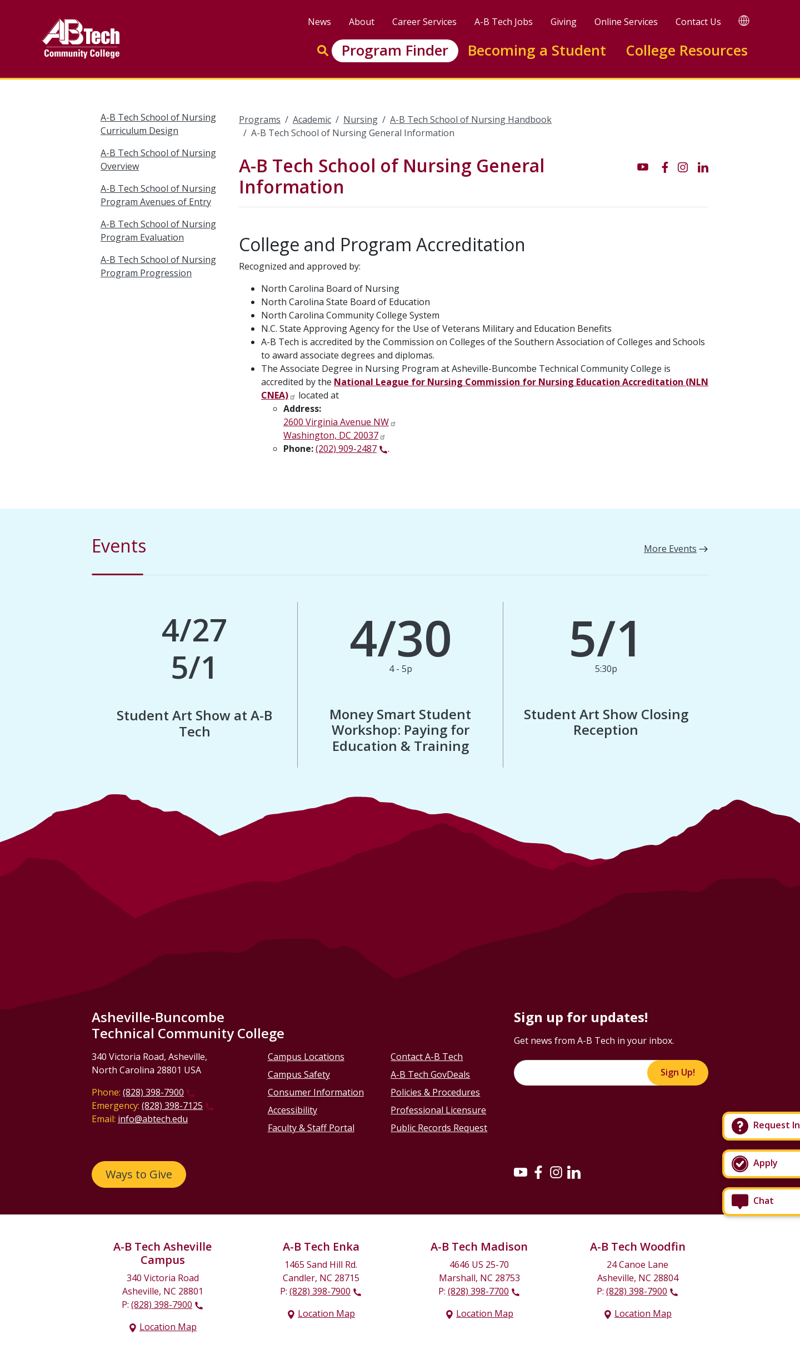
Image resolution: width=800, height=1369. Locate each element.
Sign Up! (678, 1072)
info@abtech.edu (153, 1119)
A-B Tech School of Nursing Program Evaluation (158, 230)
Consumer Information (316, 1092)
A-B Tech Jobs (503, 22)
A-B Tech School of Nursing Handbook (471, 119)
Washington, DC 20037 (330, 435)
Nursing (360, 119)
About (361, 22)
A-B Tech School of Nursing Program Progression (158, 266)
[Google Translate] (743, 20)
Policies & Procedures (435, 1092)
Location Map (168, 1327)
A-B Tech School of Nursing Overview (158, 159)
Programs (260, 119)
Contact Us (698, 22)
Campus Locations (306, 1057)
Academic (312, 119)
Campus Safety (299, 1074)
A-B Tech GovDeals (430, 1074)
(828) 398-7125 (172, 1105)
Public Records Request (439, 1128)
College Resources (687, 50)
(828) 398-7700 (478, 1291)
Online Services (626, 22)
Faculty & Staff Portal (311, 1128)
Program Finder (395, 50)
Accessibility (292, 1110)
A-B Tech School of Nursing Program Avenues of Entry (158, 195)
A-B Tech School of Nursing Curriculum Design (158, 124)
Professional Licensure (438, 1110)
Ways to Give (139, 1174)
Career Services (424, 22)
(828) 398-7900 (153, 1092)
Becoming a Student (537, 50)
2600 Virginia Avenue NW (336, 422)
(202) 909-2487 (346, 448)
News (319, 22)
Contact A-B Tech (427, 1057)
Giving (564, 22)
